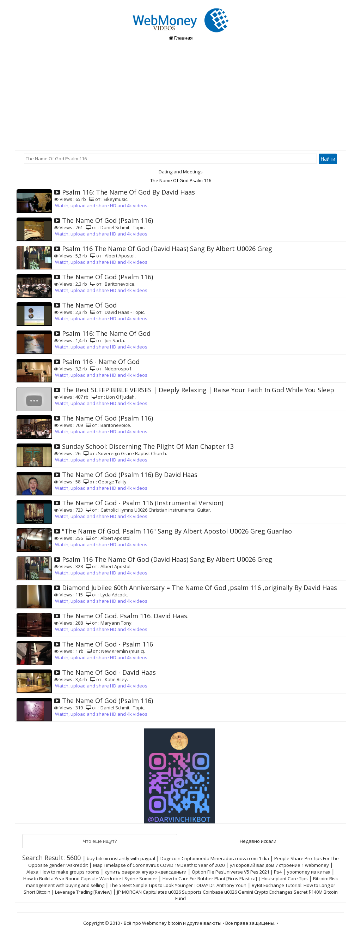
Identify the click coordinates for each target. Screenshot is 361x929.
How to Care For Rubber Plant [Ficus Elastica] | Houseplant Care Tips (235, 878)
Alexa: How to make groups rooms (62, 872)
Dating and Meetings (181, 171)
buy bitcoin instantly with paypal (121, 858)
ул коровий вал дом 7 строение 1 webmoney (279, 865)
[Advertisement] (180, 97)
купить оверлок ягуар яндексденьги (145, 872)
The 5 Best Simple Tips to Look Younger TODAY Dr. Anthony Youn (178, 885)
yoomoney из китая (308, 872)
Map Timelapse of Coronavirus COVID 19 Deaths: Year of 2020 (159, 865)
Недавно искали (258, 841)
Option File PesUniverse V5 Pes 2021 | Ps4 (237, 872)
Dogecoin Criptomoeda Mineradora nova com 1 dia (214, 858)
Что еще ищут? (100, 841)
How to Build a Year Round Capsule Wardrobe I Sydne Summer (90, 878)
